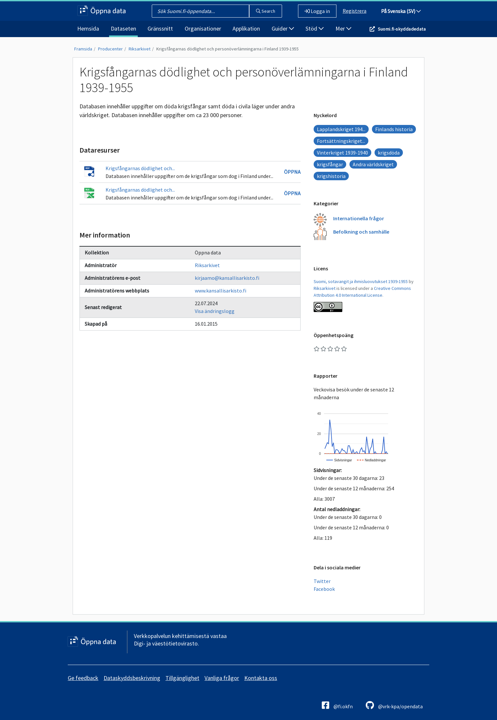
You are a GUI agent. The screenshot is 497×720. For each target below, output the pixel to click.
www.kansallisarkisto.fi (220, 290)
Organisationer (203, 28)
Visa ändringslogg (214, 311)
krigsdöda (389, 152)
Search (265, 11)
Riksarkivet (139, 49)
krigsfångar (330, 164)
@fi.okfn (337, 705)
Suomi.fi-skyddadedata (402, 29)
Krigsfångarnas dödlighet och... (140, 168)
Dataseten (123, 28)
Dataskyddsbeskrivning (132, 678)
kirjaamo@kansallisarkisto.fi (227, 278)
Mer (343, 28)
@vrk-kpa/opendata (394, 705)
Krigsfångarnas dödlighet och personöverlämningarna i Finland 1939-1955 (227, 49)
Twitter (322, 581)
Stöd (314, 28)
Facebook (324, 589)
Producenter (110, 49)
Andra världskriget (373, 164)
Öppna (292, 172)
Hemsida (88, 28)
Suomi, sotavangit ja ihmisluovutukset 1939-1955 (361, 281)
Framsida (83, 49)
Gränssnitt (160, 28)
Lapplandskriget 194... (341, 129)
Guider (283, 28)
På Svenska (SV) (401, 11)
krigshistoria (331, 176)
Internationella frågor (358, 218)
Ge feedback (83, 678)
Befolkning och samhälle (361, 231)
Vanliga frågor (222, 678)
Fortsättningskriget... (341, 141)
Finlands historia (394, 129)
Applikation (246, 28)
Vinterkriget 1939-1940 (342, 152)
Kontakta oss (260, 678)
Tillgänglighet (182, 678)
